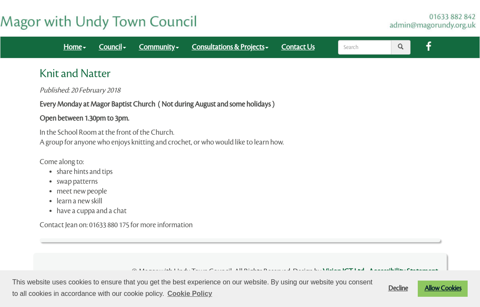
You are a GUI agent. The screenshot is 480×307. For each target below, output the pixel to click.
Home (75, 47)
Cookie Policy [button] (190, 293)
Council (112, 47)
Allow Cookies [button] (443, 288)
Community (159, 47)
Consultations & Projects (230, 47)
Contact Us (298, 47)
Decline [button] (398, 288)
